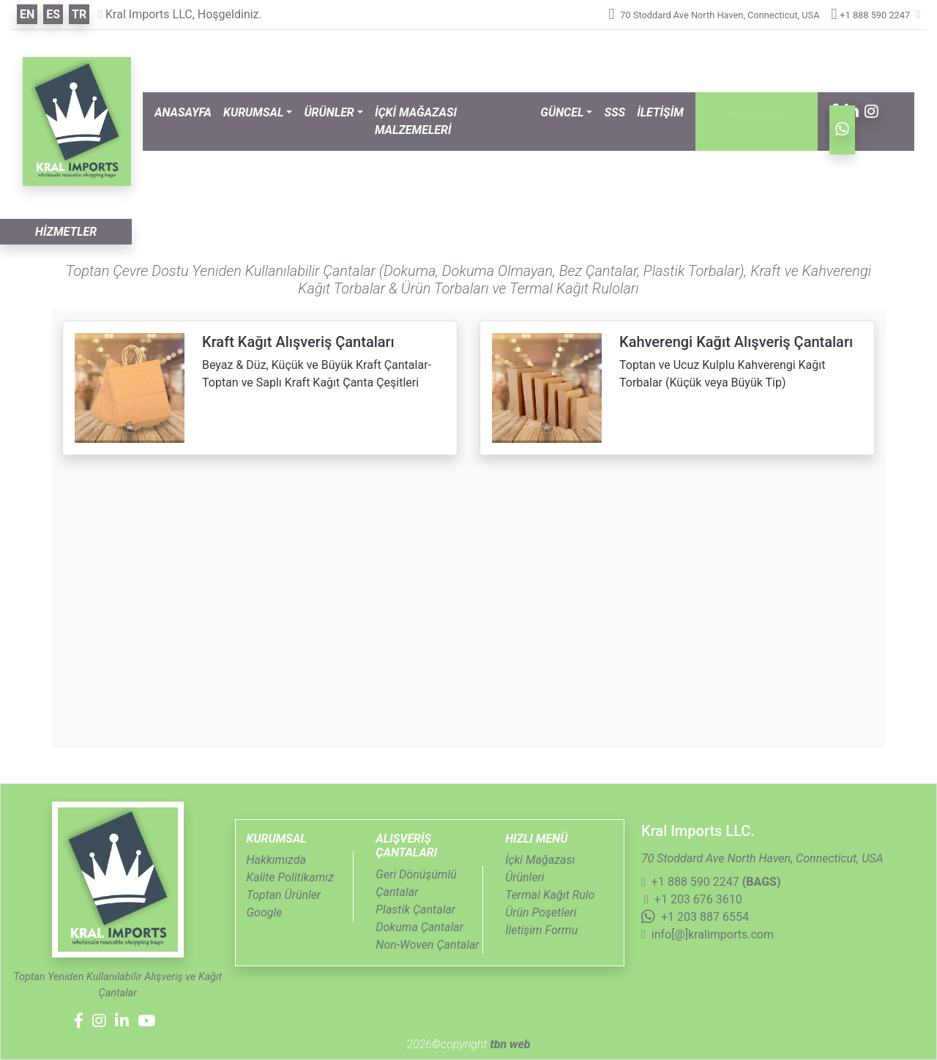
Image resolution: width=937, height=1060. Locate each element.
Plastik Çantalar (415, 910)
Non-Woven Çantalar (427, 945)
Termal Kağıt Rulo (549, 895)
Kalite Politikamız (290, 877)
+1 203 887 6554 (695, 917)
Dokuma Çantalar (419, 927)
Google (265, 912)
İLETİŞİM (660, 112)
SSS (614, 112)
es (53, 14)
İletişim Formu (541, 930)
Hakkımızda (276, 860)
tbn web (508, 1044)
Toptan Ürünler (284, 895)
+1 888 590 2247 (875, 15)
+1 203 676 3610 (693, 899)
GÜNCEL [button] (561, 112)
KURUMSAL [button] (253, 112)
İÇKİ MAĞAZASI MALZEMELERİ (416, 121)
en (27, 14)
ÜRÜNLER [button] (329, 112)
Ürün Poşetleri (540, 912)
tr (79, 14)
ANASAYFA (183, 112)
